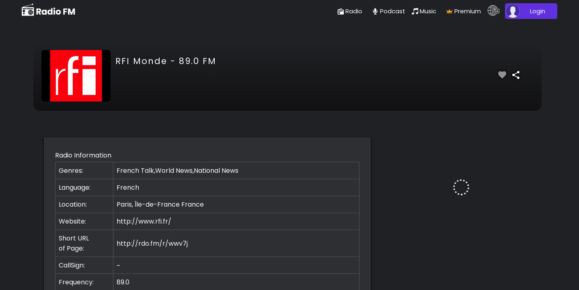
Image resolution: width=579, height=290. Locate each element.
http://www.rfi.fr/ (144, 221)
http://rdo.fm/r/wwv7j (152, 243)
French (128, 187)
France (192, 204)
